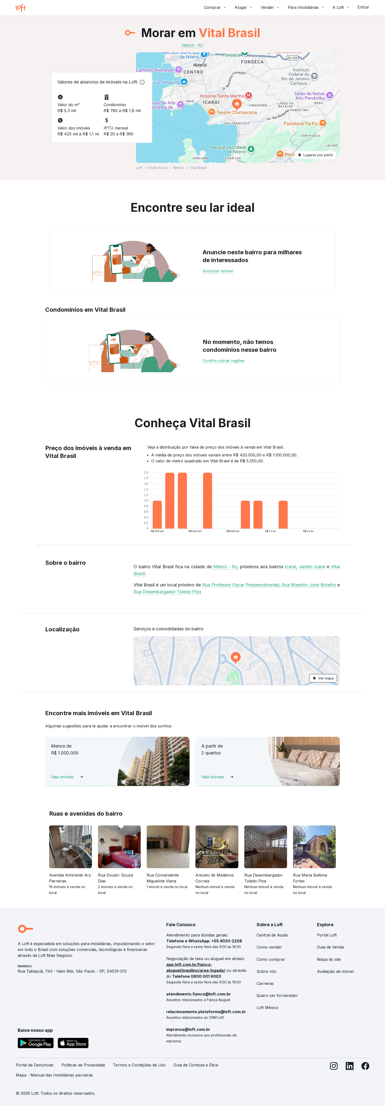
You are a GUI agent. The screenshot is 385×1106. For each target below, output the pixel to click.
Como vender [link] (269, 947)
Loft (139, 168)
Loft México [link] (267, 1007)
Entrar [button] (363, 7)
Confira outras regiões (224, 360)
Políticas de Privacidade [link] (83, 1065)
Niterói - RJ (225, 566)
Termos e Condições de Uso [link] (139, 1065)
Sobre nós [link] (266, 971)
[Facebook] (365, 1072)
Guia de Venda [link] (330, 947)
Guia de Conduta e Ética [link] (196, 1065)
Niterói (178, 168)
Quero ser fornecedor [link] (277, 995)
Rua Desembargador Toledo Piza (167, 591)
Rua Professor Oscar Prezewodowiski (240, 584)
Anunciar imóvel (218, 271)
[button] (238, 107)
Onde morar (157, 168)
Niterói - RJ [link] (192, 45)
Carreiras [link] (265, 983)
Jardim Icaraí (312, 566)
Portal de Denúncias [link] (35, 1065)
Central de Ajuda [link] (272, 935)
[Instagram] (334, 1072)
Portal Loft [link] (327, 935)
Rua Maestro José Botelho (309, 584)
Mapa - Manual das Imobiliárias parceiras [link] (54, 1075)
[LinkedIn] (350, 1072)
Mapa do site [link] (329, 959)
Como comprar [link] (271, 959)
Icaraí (290, 566)
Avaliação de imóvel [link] (335, 971)
